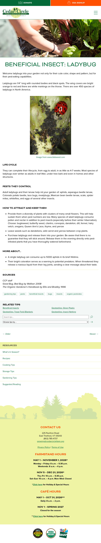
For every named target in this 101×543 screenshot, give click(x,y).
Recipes (6, 358)
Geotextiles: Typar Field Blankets (18, 312)
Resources (10, 345)
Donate (25, 2)
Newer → (94, 334)
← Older (6, 334)
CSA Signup (76, 2)
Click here (37, 484)
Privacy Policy (44, 447)
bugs (50, 294)
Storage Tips (8, 371)
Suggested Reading (12, 384)
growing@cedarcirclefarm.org (50, 441)
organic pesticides (74, 294)
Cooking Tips (9, 365)
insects (59, 294)
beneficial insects (36, 294)
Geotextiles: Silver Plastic (63, 308)
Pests (22, 294)
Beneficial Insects (11, 308)
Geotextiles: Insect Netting (64, 312)
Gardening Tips (10, 294)
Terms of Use (58, 447)
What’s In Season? (11, 352)
